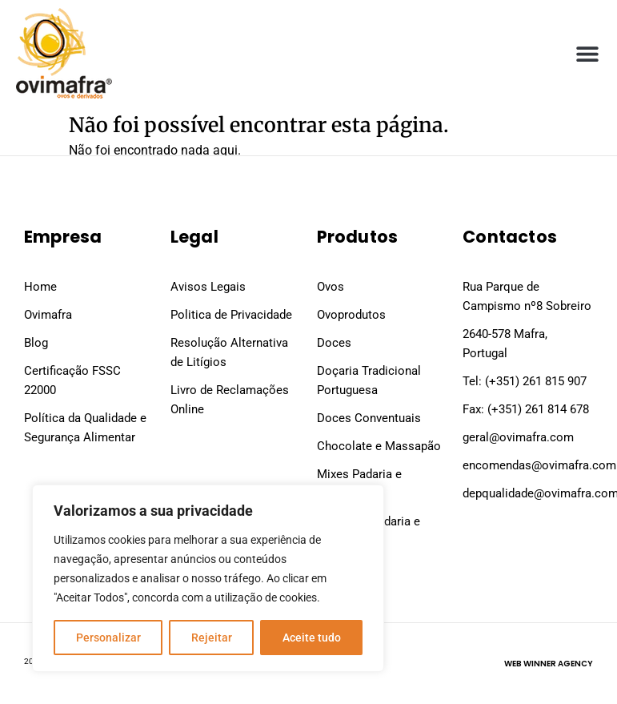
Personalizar (108, 637)
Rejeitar (211, 637)
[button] (587, 53)
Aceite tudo (311, 637)
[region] (208, 578)
